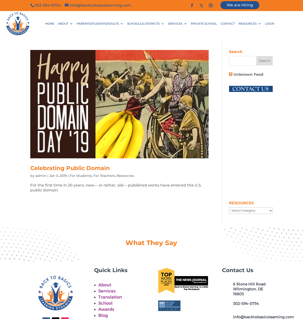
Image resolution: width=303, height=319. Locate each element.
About (104, 285)
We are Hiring (240, 5)
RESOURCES (248, 23)
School (105, 303)
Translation (110, 297)
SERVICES (175, 23)
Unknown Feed (248, 74)
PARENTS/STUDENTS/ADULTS (98, 23)
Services (107, 291)
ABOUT (63, 23)
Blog (103, 315)
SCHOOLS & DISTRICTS (143, 23)
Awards (106, 309)
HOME (49, 23)
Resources (125, 176)
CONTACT (228, 23)
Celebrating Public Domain (70, 168)
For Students (81, 176)
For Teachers (104, 176)
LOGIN (269, 23)
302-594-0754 (246, 303)
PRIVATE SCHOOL (204, 23)
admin (40, 176)
